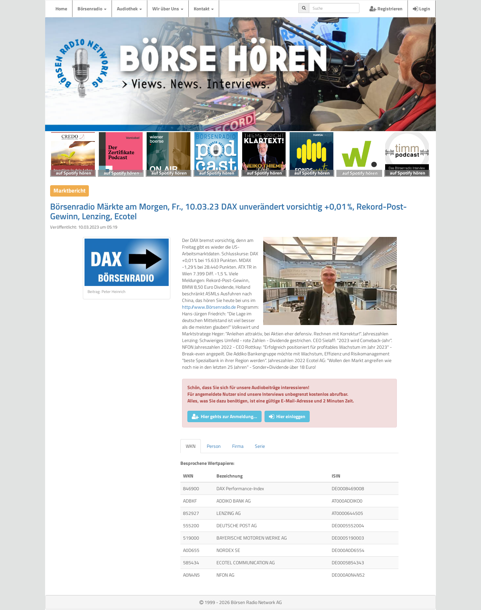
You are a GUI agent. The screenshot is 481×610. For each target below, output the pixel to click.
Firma (238, 445)
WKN (190, 445)
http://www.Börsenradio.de (209, 306)
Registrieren (386, 8)
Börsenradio (92, 8)
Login (421, 8)
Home (61, 8)
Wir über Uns (167, 8)
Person (214, 445)
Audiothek (129, 8)
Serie (260, 445)
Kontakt (204, 8)
